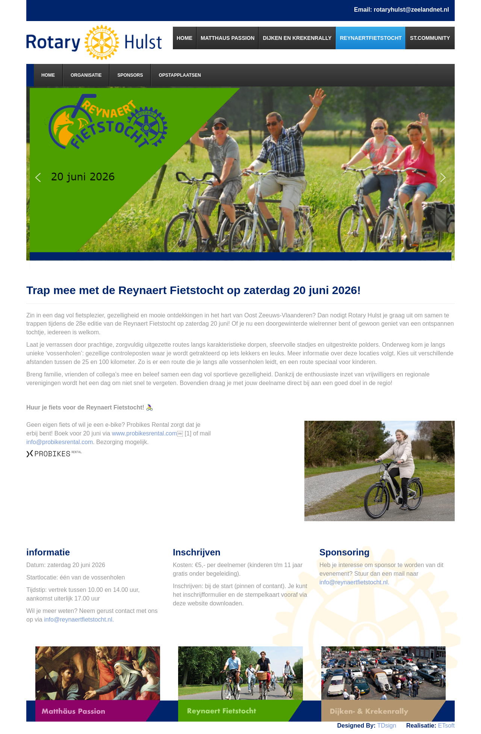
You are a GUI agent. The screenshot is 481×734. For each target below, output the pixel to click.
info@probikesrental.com (59, 442)
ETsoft (446, 725)
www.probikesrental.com (144, 433)
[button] (38, 177)
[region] (240, 177)
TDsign (386, 725)
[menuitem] (185, 38)
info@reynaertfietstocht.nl (353, 582)
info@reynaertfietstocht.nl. (79, 619)
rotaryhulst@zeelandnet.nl (411, 9)
